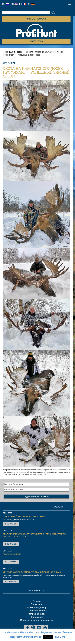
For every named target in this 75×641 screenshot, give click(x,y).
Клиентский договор (36, 610)
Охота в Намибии (12, 554)
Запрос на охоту (36, 19)
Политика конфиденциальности (36, 620)
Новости (29, 52)
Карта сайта (37, 617)
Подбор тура (36, 41)
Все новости (36, 590)
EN (14, 4)
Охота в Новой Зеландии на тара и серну (24, 516)
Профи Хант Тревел (12, 52)
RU (5, 4)
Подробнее (10, 524)
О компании (37, 604)
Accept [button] (48, 637)
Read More (59, 636)
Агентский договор (36, 607)
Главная (37, 601)
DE (30, 4)
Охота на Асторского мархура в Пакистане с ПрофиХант (32, 572)
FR (22, 4)
